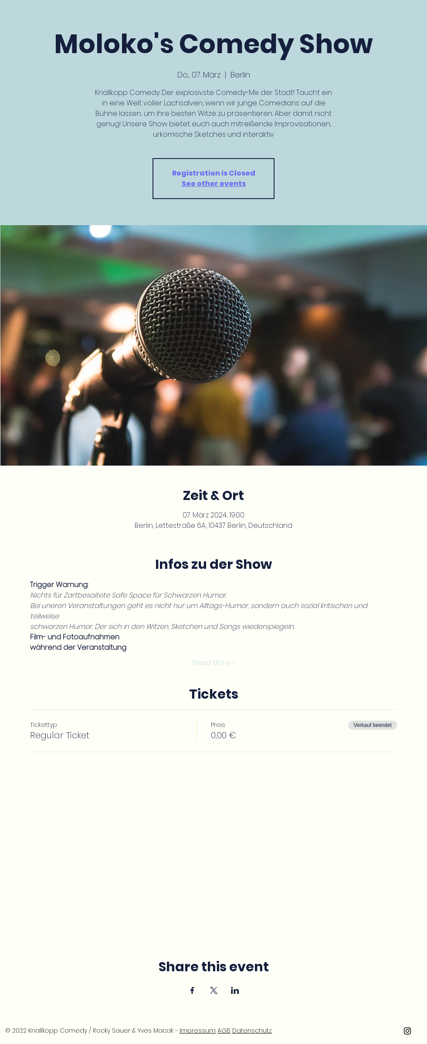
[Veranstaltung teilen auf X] (214, 990)
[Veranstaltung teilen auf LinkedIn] (235, 990)
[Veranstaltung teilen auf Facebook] (192, 990)
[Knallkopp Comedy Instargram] (407, 1031)
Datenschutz (252, 1030)
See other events (214, 184)
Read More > (214, 663)
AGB (223, 1030)
